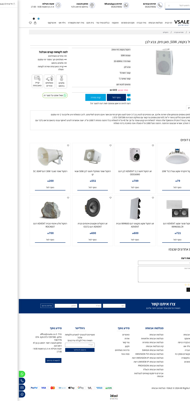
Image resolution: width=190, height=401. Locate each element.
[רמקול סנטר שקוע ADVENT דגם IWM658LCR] (158, 219)
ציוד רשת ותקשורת (57, 22)
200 (32, 181)
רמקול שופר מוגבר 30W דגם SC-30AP (31, 171)
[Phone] (3, 381)
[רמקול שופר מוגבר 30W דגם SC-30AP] (31, 167)
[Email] (3, 388)
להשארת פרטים (34, 360)
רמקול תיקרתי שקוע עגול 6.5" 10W (158, 171)
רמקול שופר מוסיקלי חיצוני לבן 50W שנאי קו (74, 173)
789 (117, 181)
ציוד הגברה (122, 22)
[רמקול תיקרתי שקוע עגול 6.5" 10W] (158, 167)
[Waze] (3, 395)
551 (75, 181)
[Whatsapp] (3, 374)
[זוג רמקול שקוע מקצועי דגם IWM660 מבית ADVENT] (116, 219)
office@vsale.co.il (29, 334)
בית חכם (71, 22)
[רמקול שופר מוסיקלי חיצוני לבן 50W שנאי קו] (74, 167)
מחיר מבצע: (103, 90)
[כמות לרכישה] (110, 97)
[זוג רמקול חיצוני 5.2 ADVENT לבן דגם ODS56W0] (116, 164)
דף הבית (149, 22)
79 (159, 181)
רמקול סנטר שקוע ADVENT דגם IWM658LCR (158, 225)
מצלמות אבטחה (136, 22)
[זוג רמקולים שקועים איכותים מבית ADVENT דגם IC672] (74, 217)
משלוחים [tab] (173, 107)
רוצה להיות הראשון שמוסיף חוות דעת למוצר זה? (91, 103)
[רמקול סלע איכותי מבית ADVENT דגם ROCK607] (31, 219)
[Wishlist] (13, 22)
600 (117, 233)
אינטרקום (33, 22)
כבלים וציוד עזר (84, 22)
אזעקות (96, 22)
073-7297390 (31, 337)
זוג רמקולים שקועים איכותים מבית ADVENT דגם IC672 (74, 225)
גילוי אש (43, 22)
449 (96, 90)
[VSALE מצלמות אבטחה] (167, 22)
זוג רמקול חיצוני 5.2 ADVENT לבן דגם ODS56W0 (116, 173)
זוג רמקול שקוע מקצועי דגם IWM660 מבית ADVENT (116, 225)
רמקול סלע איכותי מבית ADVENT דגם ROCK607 (31, 225)
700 (32, 233)
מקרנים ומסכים (109, 22)
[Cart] (17, 22)
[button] (158, 187)
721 (160, 233)
